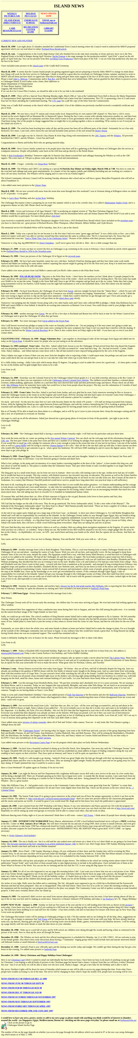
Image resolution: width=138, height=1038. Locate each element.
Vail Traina (88, 815)
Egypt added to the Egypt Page (55, 321)
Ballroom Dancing (118, 695)
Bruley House (101, 131)
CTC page (56, 101)
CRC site (5, 441)
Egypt (70, 291)
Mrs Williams (12, 385)
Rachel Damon (58, 56)
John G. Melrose (20, 79)
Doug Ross (43, 164)
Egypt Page (17, 341)
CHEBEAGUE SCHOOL (31, 21)
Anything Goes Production (61, 59)
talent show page (66, 298)
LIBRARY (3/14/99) (49, 29)
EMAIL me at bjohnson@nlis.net (48, 21)
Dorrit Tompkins (46, 243)
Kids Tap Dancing (75, 695)
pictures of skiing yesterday (34, 722)
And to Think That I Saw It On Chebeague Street (46, 238)
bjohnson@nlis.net (128, 1020)
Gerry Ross (14, 198)
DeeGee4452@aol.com (48, 942)
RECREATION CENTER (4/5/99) (31, 29)
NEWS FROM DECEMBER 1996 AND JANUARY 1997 (27, 1011)
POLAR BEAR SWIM (30, 276)
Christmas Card (18, 960)
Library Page (40, 185)
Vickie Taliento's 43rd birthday (22, 835)
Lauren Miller (21, 445)
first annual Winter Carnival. (63, 438)
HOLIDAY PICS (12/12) (31, 14)
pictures (128, 905)
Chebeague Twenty (31, 730)
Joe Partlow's (108, 899)
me (25, 443)
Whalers (117, 135)
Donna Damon (56, 445)
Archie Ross (40, 198)
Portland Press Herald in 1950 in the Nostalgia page (28, 251)
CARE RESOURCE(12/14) (12, 29)
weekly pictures (44, 738)
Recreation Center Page (40, 742)
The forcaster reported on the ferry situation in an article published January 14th (41, 844)
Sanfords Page (50, 949)
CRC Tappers (100, 135)
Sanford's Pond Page (100, 588)
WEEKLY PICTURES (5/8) (12, 14)
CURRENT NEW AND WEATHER (16, 41)
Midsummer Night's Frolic (116, 203)
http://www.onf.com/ (126, 808)
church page (38, 66)
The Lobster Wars (117, 658)
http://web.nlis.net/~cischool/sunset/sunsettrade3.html (51, 798)
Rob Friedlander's (16, 155)
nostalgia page (126, 220)
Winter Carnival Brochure (37, 330)
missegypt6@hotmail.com (12, 653)
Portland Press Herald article (54, 49)
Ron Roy (51, 79)
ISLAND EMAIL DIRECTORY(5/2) (12, 21)
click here (55, 216)
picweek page (74, 256)
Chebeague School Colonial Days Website (70, 380)
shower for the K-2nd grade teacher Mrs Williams (82, 586)
